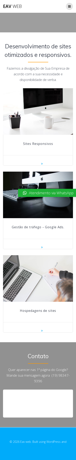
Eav (12, 6)
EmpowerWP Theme (38, 446)
